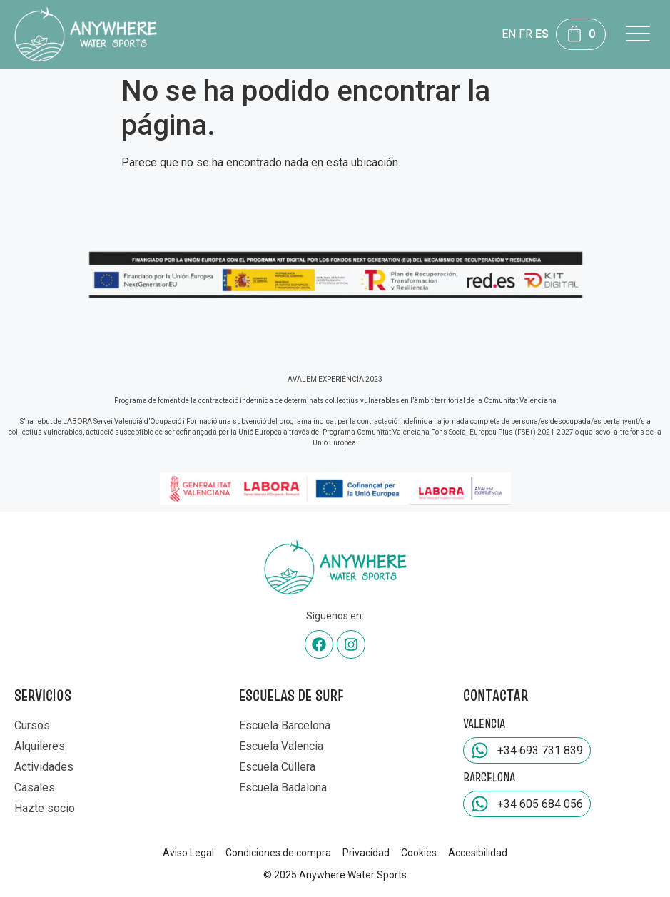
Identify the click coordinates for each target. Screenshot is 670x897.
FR (525, 34)
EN (509, 34)
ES (542, 34)
